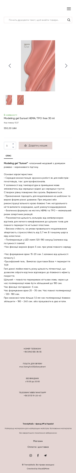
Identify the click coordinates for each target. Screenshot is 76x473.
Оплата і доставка (38, 447)
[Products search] (38, 20)
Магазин (38, 441)
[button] (69, 20)
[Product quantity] (9, 145)
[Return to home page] (12, 9)
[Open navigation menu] (69, 9)
